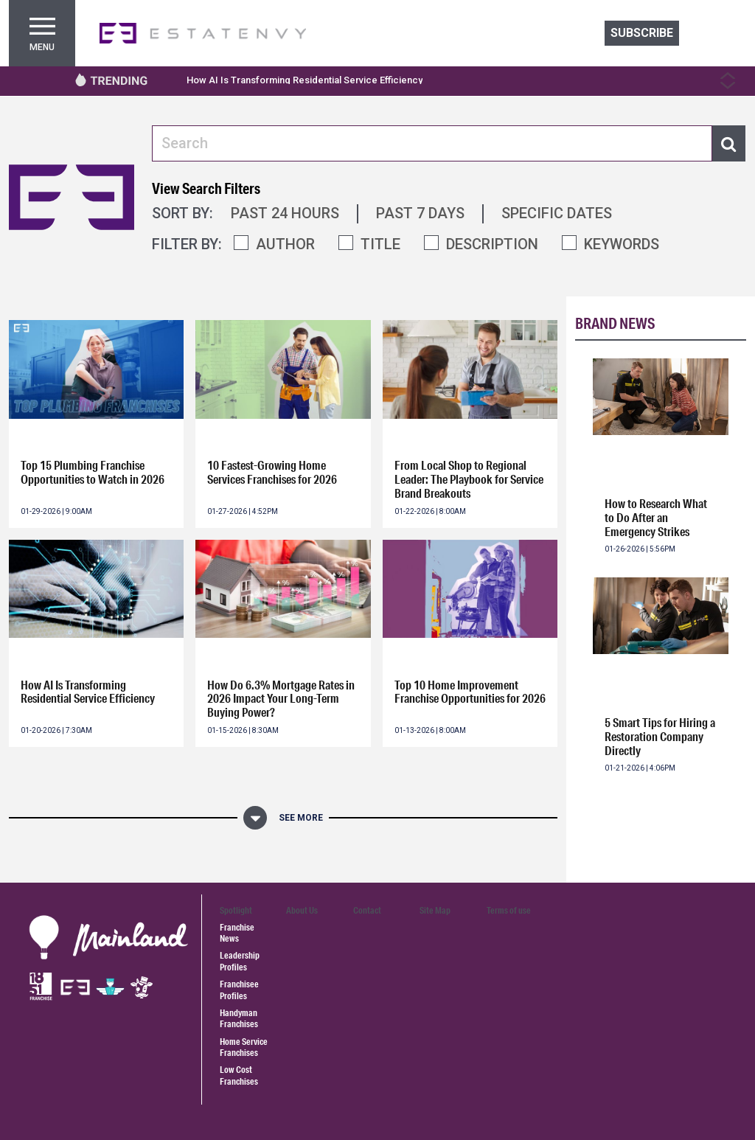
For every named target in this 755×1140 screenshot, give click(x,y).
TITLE (380, 244)
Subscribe (641, 33)
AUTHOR (285, 244)
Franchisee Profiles (239, 989)
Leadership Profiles (240, 961)
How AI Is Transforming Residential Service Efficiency (304, 80)
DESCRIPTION (492, 244)
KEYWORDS (621, 244)
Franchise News (237, 933)
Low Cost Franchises (239, 1075)
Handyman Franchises (239, 1018)
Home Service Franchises (244, 1047)
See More (301, 818)
